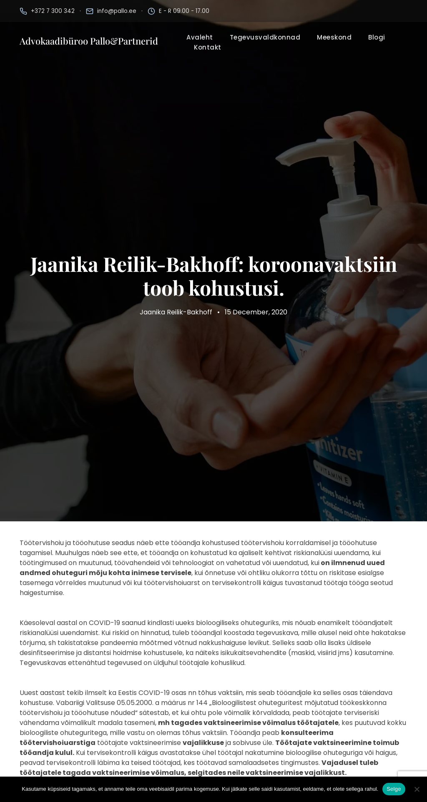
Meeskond (334, 37)
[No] (416, 789)
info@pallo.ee (116, 11)
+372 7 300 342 (53, 11)
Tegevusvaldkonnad (265, 37)
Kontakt (207, 47)
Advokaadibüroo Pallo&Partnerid (89, 41)
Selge (394, 789)
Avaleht (199, 37)
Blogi (376, 37)
